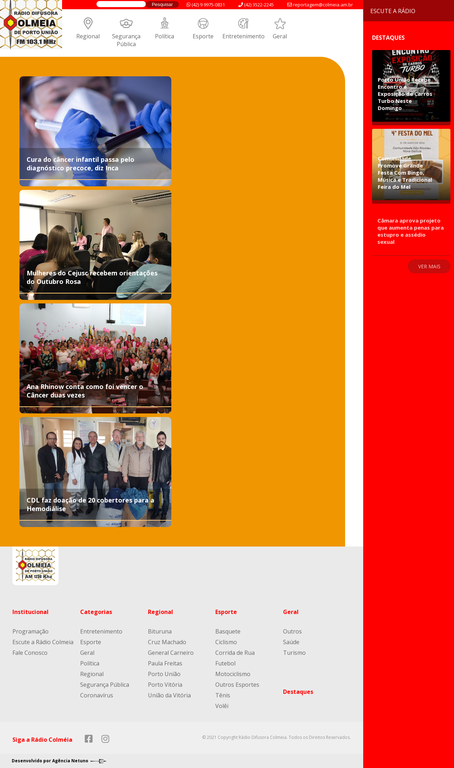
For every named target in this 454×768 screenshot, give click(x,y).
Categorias (96, 612)
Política (164, 36)
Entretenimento (243, 36)
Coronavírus (96, 695)
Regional (88, 36)
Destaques (298, 692)
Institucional (30, 612)
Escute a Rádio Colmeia (42, 642)
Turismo (294, 653)
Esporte (203, 36)
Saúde (291, 642)
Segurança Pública (126, 40)
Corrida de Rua (235, 653)
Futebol (225, 663)
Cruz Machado (167, 642)
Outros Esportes (237, 685)
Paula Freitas (165, 663)
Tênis (222, 695)
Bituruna (160, 631)
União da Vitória (169, 695)
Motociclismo (232, 674)
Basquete (227, 631)
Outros (292, 631)
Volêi (221, 706)
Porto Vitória (165, 685)
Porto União (164, 674)
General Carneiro (171, 653)
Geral (280, 36)
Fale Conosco (30, 653)
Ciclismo (226, 642)
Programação (30, 631)
